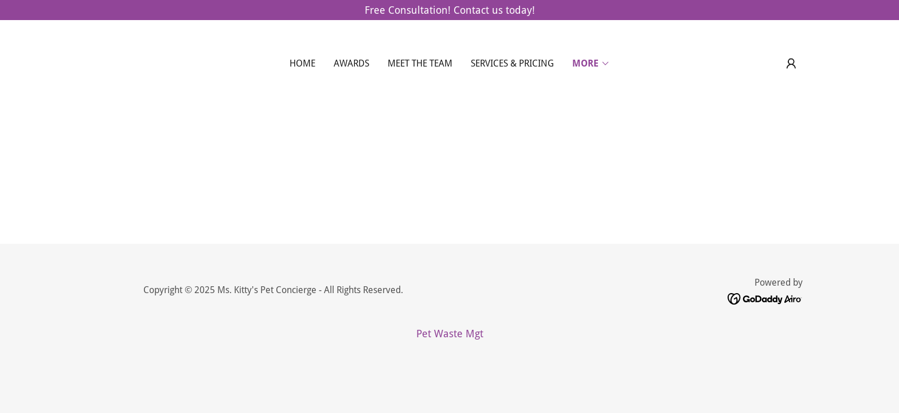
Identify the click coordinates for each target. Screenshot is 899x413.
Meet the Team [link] (420, 63)
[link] (765, 298)
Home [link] (302, 63)
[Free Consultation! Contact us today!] (449, 10)
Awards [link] (351, 63)
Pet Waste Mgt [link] (449, 334)
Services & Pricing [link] (512, 63)
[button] (591, 64)
